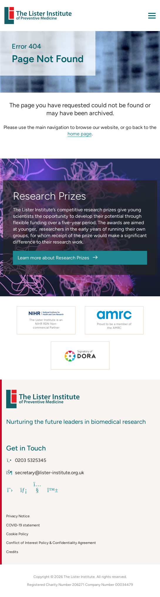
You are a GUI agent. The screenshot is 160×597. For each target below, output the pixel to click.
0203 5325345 (26, 460)
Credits (12, 552)
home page (80, 134)
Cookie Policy (17, 534)
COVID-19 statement (23, 525)
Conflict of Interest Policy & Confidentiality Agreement (51, 542)
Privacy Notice (18, 516)
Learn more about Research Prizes (53, 258)
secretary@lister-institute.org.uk (45, 472)
